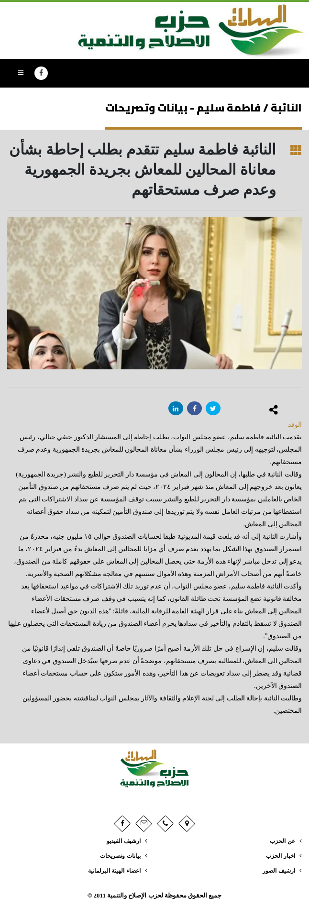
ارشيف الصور (277, 870)
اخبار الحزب (279, 856)
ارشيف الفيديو (121, 841)
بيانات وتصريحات (118, 856)
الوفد (295, 424)
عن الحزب (281, 841)
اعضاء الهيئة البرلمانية (112, 870)
